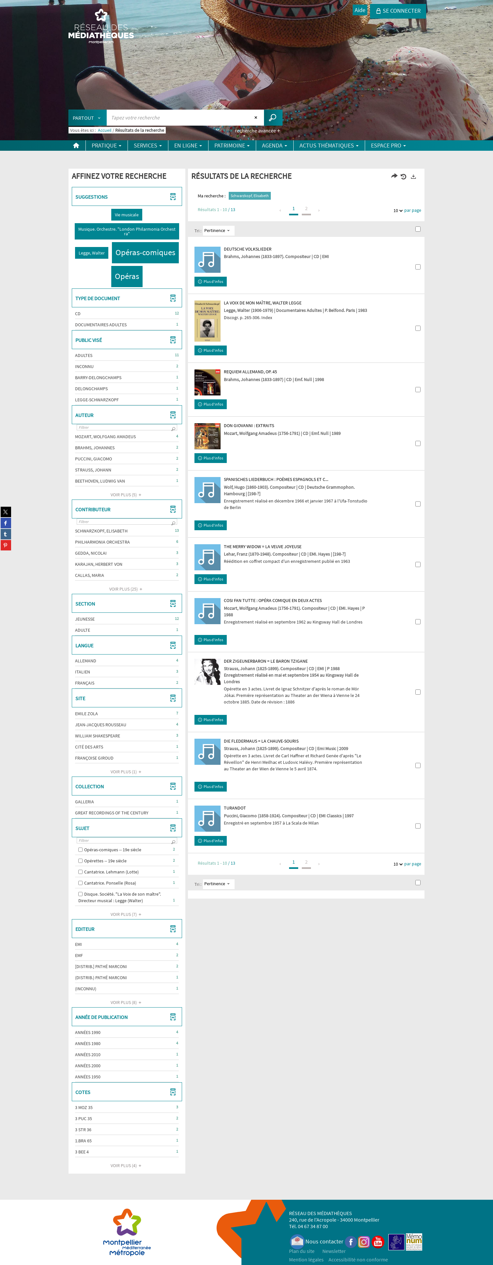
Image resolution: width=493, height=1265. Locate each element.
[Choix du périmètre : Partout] (88, 118)
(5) (127, 495)
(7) (127, 914)
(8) (127, 1002)
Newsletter (334, 1251)
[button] (126, 215)
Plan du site (302, 1251)
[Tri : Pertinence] (219, 231)
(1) (127, 772)
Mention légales (306, 1259)
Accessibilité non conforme (358, 1259)
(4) (127, 1165)
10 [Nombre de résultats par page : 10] (396, 210)
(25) (126, 589)
